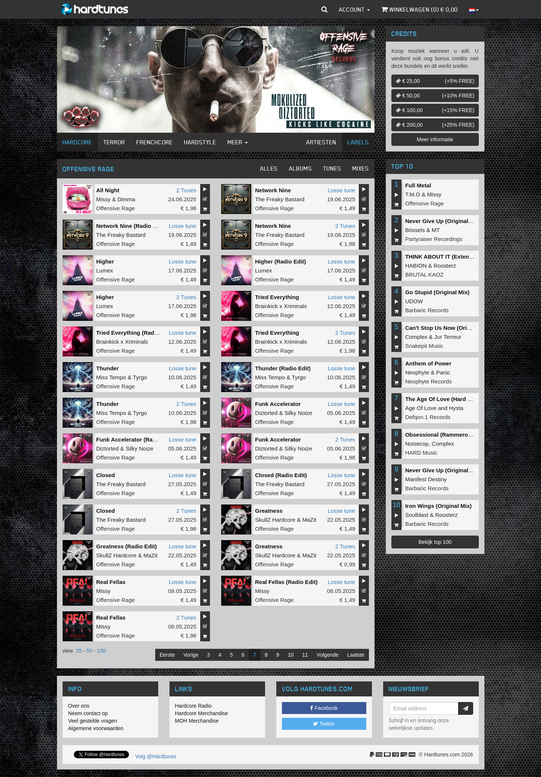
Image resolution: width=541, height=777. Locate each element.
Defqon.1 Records (428, 417)
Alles (269, 168)
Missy (103, 199)
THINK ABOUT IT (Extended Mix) (448, 256)
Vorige (190, 655)
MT (436, 230)
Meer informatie (435, 139)
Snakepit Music (424, 346)
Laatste (355, 655)
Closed (105, 475)
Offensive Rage (115, 208)
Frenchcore (154, 142)
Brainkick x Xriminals (281, 306)
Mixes (360, 168)
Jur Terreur (447, 337)
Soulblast (417, 515)
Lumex (104, 270)
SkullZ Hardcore (275, 520)
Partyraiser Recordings (434, 239)
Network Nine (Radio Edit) (130, 226)
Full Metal (418, 185)
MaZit (309, 520)
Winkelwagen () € (419, 9)
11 (305, 655)
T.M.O (412, 194)
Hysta (456, 408)
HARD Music (421, 452)
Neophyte (417, 372)
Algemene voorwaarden (96, 728)
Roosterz (445, 265)
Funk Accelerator (278, 404)
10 (291, 655)
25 (79, 651)
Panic (443, 372)
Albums (300, 168)
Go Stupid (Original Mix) (437, 292)
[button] (324, 9)
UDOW (414, 301)
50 (89, 651)
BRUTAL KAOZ (424, 274)
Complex (416, 337)
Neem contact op (88, 713)
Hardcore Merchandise (201, 713)
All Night (108, 190)
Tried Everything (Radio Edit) (135, 332)
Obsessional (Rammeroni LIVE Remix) (456, 434)
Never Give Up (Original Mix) (443, 221)
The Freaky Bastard (279, 199)
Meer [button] (238, 142)
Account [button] (354, 9)
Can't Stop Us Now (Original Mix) (449, 328)
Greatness (268, 511)
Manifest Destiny (426, 479)
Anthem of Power (428, 363)
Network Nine (273, 190)
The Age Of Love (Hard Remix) (445, 399)
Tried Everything (277, 297)
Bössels (415, 230)
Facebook (323, 708)
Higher (105, 261)
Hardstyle (200, 142)
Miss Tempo (111, 377)
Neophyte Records (428, 381)
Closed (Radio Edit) (281, 475)
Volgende (328, 655)
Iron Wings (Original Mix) (438, 506)
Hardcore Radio (193, 706)
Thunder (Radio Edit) (282, 368)
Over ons (79, 706)
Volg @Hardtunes (156, 756)
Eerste (167, 655)
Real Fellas (111, 582)
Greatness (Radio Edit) (126, 546)
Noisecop (417, 443)
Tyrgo (140, 377)
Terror (114, 142)
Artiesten (321, 142)
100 (101, 651)
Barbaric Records (427, 310)
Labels (358, 142)
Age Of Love (420, 408)
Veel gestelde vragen (92, 721)
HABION (416, 265)
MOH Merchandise (197, 721)
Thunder (107, 368)
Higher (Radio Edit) (280, 261)
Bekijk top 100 (434, 542)
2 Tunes (186, 190)
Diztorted (266, 413)
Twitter (324, 724)
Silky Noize (298, 413)
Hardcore (77, 142)
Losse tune (341, 190)
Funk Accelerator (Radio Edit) (135, 439)
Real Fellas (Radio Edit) (286, 582)
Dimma (126, 199)
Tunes (332, 168)
